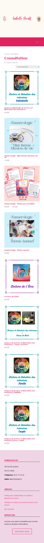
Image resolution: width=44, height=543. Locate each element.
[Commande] (28, 66)
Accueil (6, 54)
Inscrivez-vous (22, 531)
